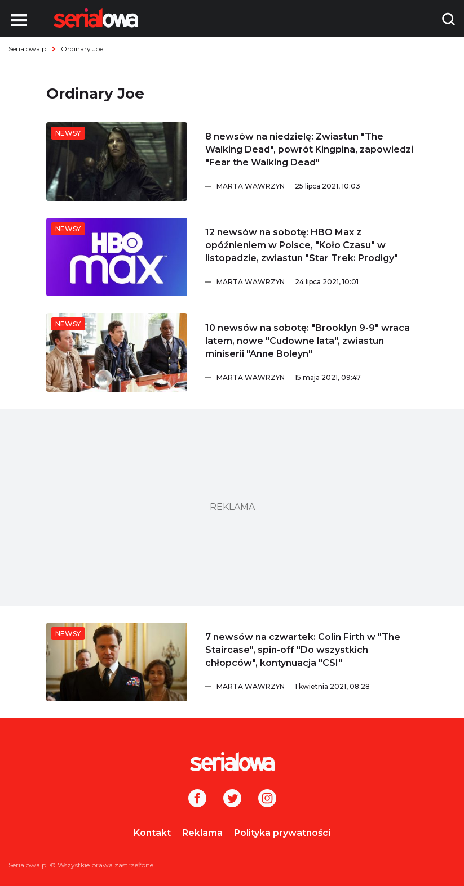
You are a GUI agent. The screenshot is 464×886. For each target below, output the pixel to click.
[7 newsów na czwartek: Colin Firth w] (116, 662)
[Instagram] (267, 799)
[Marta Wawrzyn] (317, 186)
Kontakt (152, 832)
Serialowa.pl (28, 48)
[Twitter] (232, 799)
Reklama (202, 832)
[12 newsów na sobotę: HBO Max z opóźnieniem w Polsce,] (116, 257)
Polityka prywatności (282, 832)
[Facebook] (197, 799)
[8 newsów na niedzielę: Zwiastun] (116, 161)
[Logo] (96, 18)
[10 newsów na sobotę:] (116, 352)
